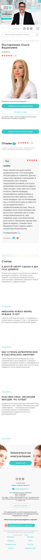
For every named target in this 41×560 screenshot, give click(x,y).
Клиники (10, 537)
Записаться (20, 463)
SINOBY (26, 535)
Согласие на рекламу (27, 532)
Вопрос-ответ (30, 548)
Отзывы (30, 537)
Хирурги (10, 541)
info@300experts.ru (22, 489)
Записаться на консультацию (20, 106)
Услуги (10, 548)
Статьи (30, 544)
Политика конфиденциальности (13, 531)
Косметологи (10, 544)
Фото (30, 541)
